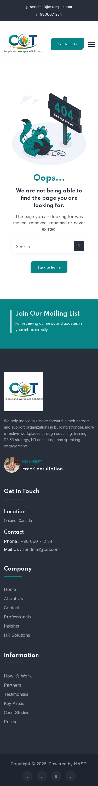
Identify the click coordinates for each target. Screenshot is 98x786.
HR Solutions (17, 635)
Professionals (17, 616)
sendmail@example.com (49, 6)
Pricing (11, 721)
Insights (11, 626)
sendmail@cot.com (41, 549)
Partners (12, 685)
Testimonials (16, 694)
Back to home (49, 267)
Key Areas (14, 703)
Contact (11, 607)
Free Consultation (42, 469)
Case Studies (16, 712)
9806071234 (49, 14)
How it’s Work (18, 676)
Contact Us (67, 44)
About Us (13, 598)
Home (10, 589)
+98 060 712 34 (37, 541)
